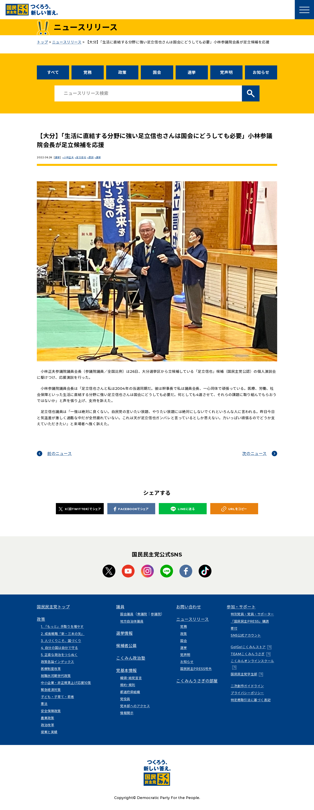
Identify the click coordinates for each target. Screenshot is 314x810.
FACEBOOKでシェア (131, 509)
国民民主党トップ (53, 606)
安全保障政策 (51, 711)
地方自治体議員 (131, 621)
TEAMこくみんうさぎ (248, 654)
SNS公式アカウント (246, 635)
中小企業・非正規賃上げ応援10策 (66, 683)
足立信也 (82, 157)
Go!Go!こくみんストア (248, 647)
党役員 (125, 699)
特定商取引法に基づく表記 (251, 700)
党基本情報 (126, 670)
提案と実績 (49, 732)
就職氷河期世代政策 (56, 676)
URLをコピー (234, 508)
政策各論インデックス (57, 662)
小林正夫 (69, 157)
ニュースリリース (192, 619)
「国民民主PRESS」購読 (250, 621)
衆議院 (142, 614)
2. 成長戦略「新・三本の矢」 (63, 634)
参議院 (156, 614)
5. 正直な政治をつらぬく (59, 655)
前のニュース (59, 453)
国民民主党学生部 (244, 674)
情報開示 (126, 713)
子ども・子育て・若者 (57, 697)
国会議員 (126, 614)
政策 (122, 72)
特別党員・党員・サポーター (252, 614)
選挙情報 (124, 633)
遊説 (92, 157)
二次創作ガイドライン (247, 686)
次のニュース (254, 453)
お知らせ (261, 72)
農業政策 (47, 718)
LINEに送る (183, 509)
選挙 (192, 72)
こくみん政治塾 (130, 658)
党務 (88, 72)
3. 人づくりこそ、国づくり (61, 641)
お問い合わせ (188, 606)
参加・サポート (241, 606)
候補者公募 (126, 645)
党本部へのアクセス (135, 706)
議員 (120, 606)
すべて (53, 72)
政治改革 (47, 725)
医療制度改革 (51, 669)
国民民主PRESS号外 (196, 669)
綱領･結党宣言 (131, 678)
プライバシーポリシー (247, 693)
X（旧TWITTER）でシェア (80, 509)
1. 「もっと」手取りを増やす (62, 627)
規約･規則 (127, 685)
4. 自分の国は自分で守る (59, 648)
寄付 (234, 628)
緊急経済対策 (51, 690)
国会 (157, 72)
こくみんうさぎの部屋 (197, 681)
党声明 (226, 72)
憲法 (44, 704)
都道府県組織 (130, 692)
